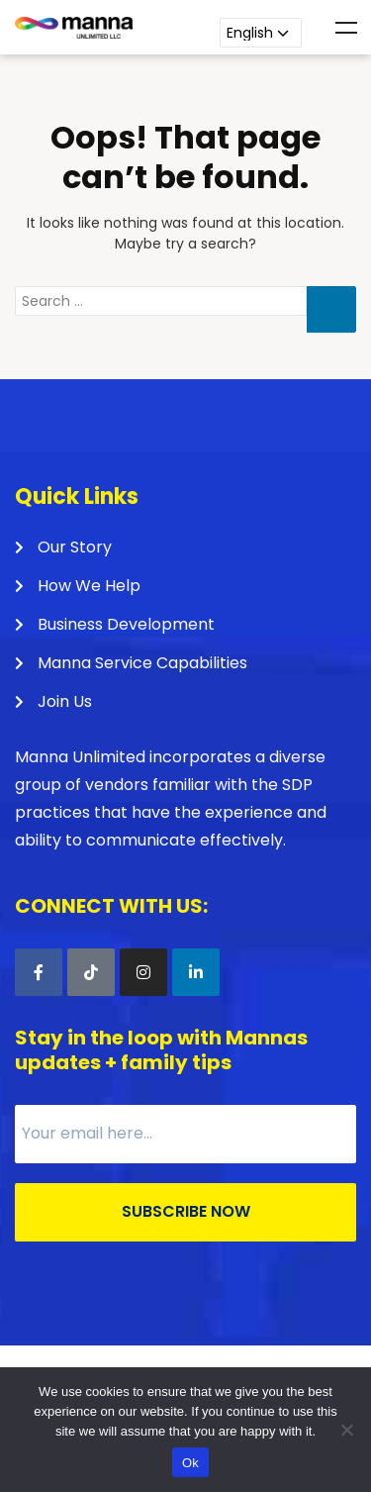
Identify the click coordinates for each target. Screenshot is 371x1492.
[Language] (261, 33)
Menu (346, 27)
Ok (190, 1462)
